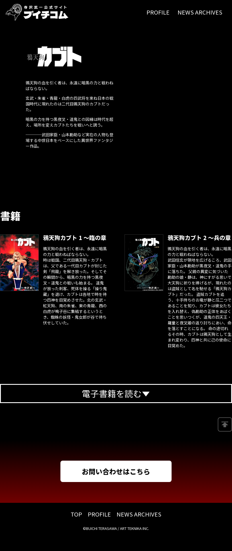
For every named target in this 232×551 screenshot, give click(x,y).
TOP (76, 514)
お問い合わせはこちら (116, 471)
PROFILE (158, 12)
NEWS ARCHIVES (200, 12)
